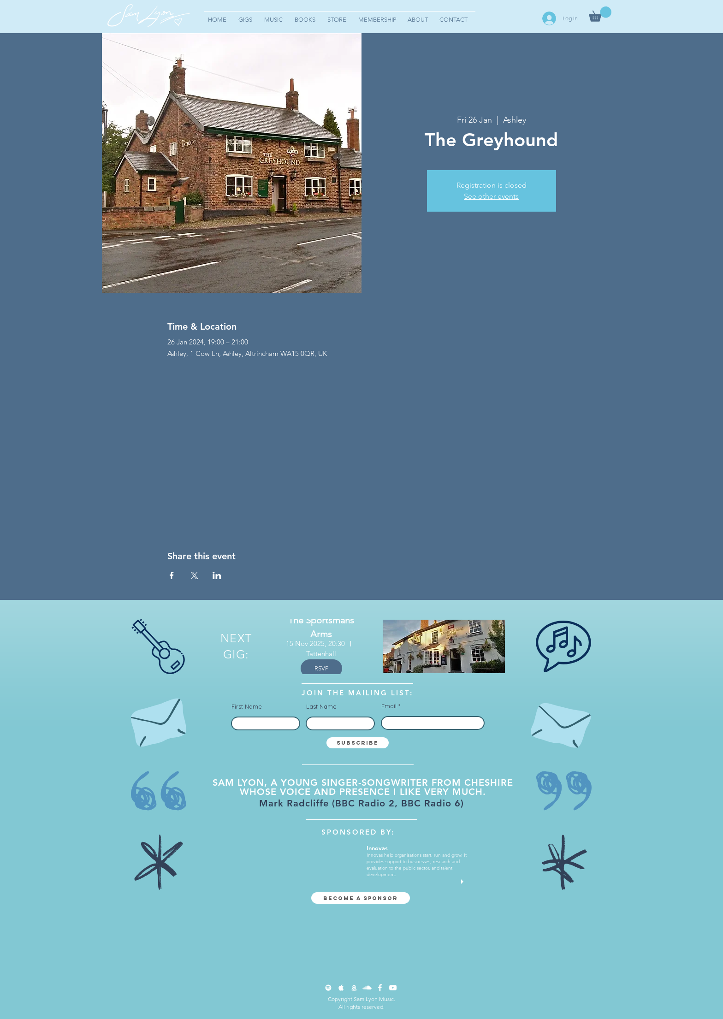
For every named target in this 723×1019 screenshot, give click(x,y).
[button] (600, 14)
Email (389, 706)
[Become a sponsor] (360, 898)
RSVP (321, 668)
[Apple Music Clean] (341, 987)
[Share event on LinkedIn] (217, 575)
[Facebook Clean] (380, 987)
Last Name (321, 707)
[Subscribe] (357, 742)
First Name (246, 707)
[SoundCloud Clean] (367, 987)
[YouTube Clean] (392, 987)
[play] (463, 881)
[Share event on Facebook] (171, 575)
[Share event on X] (194, 575)
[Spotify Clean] (328, 987)
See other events (491, 196)
